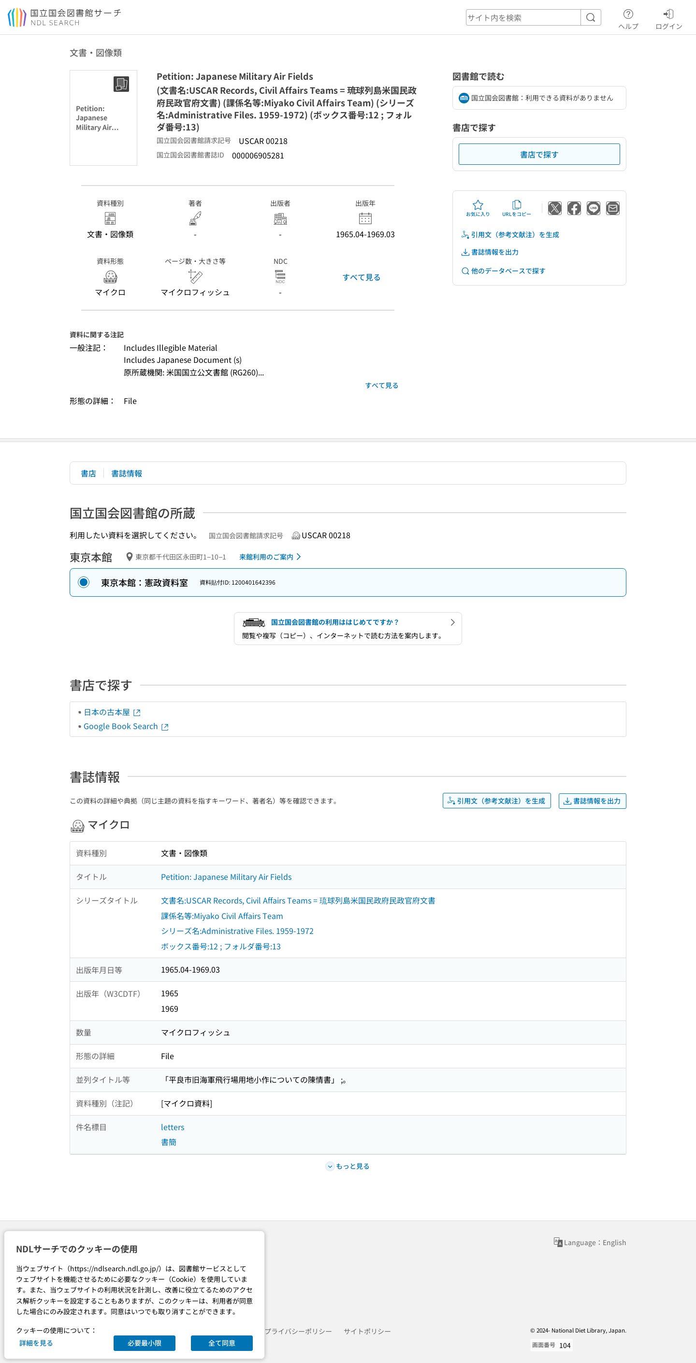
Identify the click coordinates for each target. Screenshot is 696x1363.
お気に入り (478, 208)
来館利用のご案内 (271, 556)
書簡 (168, 1142)
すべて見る (361, 277)
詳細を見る (36, 1343)
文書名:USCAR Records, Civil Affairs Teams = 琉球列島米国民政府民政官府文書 (298, 900)
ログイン (668, 17)
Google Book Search (127, 726)
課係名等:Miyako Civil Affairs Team (222, 915)
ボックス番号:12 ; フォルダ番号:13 (221, 946)
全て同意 (221, 1343)
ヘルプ (628, 17)
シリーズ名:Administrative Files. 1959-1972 (237, 930)
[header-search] (533, 17)
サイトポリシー (367, 1331)
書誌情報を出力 (490, 252)
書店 (88, 473)
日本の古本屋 (113, 711)
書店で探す (539, 154)
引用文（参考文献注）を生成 (510, 235)
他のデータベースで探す (503, 271)
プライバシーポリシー (298, 1331)
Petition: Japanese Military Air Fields (226, 876)
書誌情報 (126, 473)
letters (172, 1127)
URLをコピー (516, 208)
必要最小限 (144, 1343)
